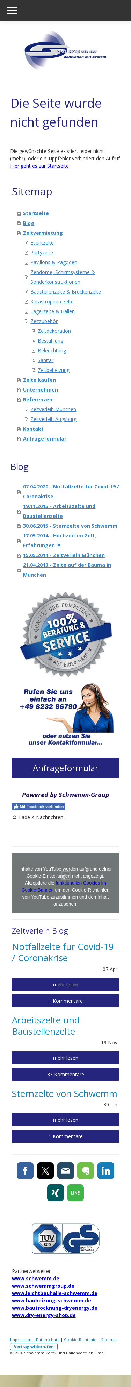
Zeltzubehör (44, 321)
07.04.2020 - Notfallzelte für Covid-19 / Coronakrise (71, 491)
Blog (28, 223)
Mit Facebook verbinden (38, 806)
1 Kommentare (66, 1001)
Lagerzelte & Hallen (52, 311)
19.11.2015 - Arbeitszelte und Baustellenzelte (59, 511)
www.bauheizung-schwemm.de (51, 1300)
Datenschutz (47, 1339)
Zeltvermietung (43, 233)
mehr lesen (65, 984)
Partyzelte (41, 252)
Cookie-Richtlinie (80, 1339)
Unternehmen (40, 389)
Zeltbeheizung (54, 370)
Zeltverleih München (53, 409)
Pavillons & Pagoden (53, 262)
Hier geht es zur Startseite (39, 165)
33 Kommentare (65, 1074)
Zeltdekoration (54, 331)
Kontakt (33, 428)
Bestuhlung (50, 340)
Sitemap (109, 1339)
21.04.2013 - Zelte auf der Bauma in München (67, 570)
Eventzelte (42, 242)
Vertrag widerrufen (34, 1346)
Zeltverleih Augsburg (53, 419)
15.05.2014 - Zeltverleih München (64, 555)
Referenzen (37, 399)
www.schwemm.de (35, 1278)
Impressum (20, 1339)
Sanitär (45, 360)
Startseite (36, 213)
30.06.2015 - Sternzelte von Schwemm (70, 525)
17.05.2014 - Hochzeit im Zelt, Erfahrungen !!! (59, 540)
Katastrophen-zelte (52, 301)
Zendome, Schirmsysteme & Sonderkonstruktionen (62, 277)
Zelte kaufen (39, 379)
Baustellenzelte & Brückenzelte (65, 291)
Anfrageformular (44, 438)
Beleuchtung (52, 350)
